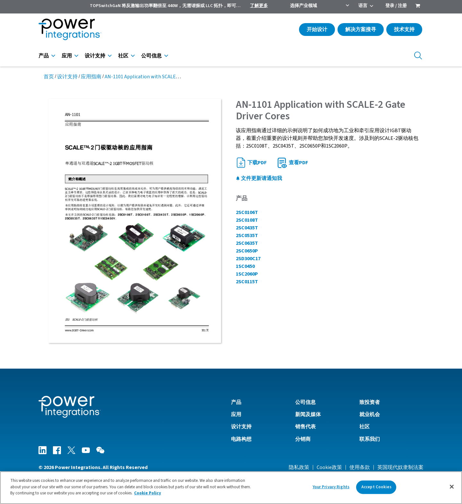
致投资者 (369, 402)
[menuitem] (418, 6)
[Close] (452, 487)
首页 (49, 76)
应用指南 (91, 76)
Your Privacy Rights (331, 487)
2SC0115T (247, 281)
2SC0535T (247, 235)
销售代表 (305, 426)
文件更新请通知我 (259, 178)
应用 (67, 55)
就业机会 (369, 414)
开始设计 (317, 29)
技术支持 (404, 29)
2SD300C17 (248, 258)
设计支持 (95, 55)
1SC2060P (247, 274)
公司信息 (151, 55)
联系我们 (369, 439)
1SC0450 (245, 266)
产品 (43, 55)
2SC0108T (247, 220)
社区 (123, 55)
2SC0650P (247, 250)
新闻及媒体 (308, 414)
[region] (231, 487)
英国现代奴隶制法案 (400, 467)
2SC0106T (247, 212)
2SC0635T (247, 243)
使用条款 (359, 467)
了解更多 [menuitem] (259, 6)
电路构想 (241, 439)
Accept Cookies (376, 487)
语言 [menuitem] (362, 6)
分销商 (303, 439)
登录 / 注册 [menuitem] (396, 6)
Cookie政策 (329, 467)
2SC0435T (247, 227)
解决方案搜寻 (360, 29)
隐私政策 (299, 467)
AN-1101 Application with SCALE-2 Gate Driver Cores (162, 76)
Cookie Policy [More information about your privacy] (147, 493)
